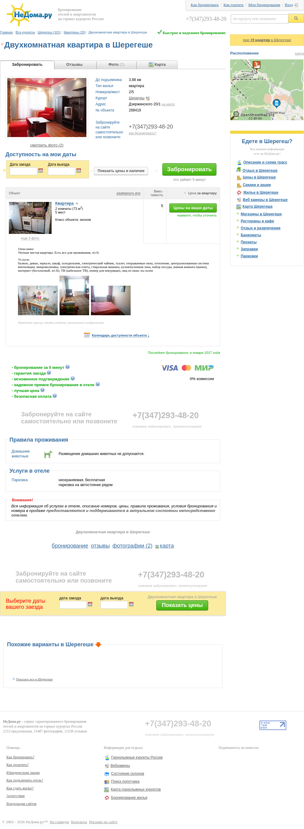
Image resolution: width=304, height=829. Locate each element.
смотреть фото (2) (46, 145)
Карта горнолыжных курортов (136, 789)
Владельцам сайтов (21, 804)
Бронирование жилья (129, 797)
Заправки (249, 249)
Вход (289, 5)
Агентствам (15, 796)
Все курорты (25, 32)
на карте (168, 104)
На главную (59, 822)
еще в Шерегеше (267, 40)
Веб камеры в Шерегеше (265, 200)
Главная (6, 32)
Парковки (249, 256)
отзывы (100, 546)
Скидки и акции (257, 185)
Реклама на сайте (103, 822)
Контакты (79, 822)
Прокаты (249, 242)
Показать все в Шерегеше (34, 679)
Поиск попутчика (125, 781)
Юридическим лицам (23, 773)
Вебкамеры (120, 766)
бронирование (70, 546)
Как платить (233, 5)
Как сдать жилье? (20, 788)
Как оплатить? (17, 765)
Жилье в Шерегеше (260, 192)
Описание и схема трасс (265, 162)
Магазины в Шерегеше (261, 214)
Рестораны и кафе (257, 221)
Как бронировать (205, 5)
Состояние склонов (127, 773)
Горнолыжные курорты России (137, 757)
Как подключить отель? (24, 780)
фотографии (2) (133, 546)
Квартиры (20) (75, 32)
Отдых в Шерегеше (259, 170)
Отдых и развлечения (260, 228)
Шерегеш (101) (49, 32)
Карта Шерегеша (257, 206)
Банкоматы (251, 235)
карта (167, 546)
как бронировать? (143, 133)
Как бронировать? (20, 757)
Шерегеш (136, 98)
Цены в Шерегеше (259, 177)
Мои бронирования (264, 5)
